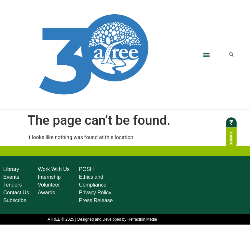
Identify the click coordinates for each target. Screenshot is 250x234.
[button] (206, 54)
